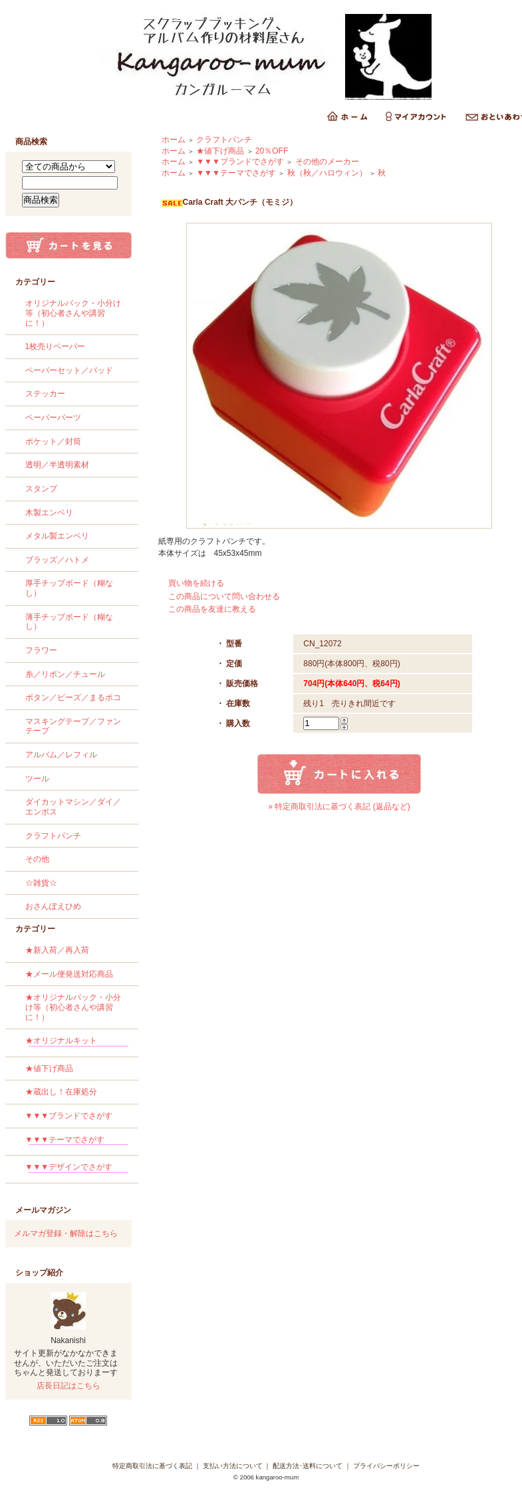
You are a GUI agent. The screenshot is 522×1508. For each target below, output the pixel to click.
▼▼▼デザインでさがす (76, 1169)
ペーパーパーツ (53, 417)
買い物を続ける (196, 583)
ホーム (174, 139)
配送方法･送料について (307, 1465)
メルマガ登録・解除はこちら (66, 1233)
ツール (37, 778)
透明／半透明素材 (57, 464)
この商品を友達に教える (212, 609)
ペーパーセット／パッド (69, 370)
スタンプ (41, 488)
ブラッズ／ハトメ (57, 560)
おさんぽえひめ (53, 906)
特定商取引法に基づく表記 (152, 1465)
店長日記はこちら (68, 1385)
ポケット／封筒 (53, 441)
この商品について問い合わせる (224, 596)
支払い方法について (233, 1465)
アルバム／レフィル (61, 754)
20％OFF (271, 151)
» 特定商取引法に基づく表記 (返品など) (339, 806)
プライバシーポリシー (386, 1465)
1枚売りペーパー (55, 346)
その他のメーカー (327, 161)
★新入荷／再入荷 (57, 950)
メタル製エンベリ (57, 536)
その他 (37, 859)
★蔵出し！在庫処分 (61, 1091)
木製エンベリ (49, 512)
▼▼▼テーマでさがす (76, 1142)
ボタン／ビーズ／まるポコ (73, 697)
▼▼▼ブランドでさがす (69, 1115)
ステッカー (45, 393)
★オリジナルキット (76, 1043)
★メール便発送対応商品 (69, 974)
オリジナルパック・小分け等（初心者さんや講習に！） (73, 313)
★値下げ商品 (49, 1068)
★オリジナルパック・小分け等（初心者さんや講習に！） (73, 1007)
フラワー (41, 650)
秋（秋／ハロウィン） (327, 173)
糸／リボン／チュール (65, 674)
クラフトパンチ (53, 835)
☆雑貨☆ (41, 883)
